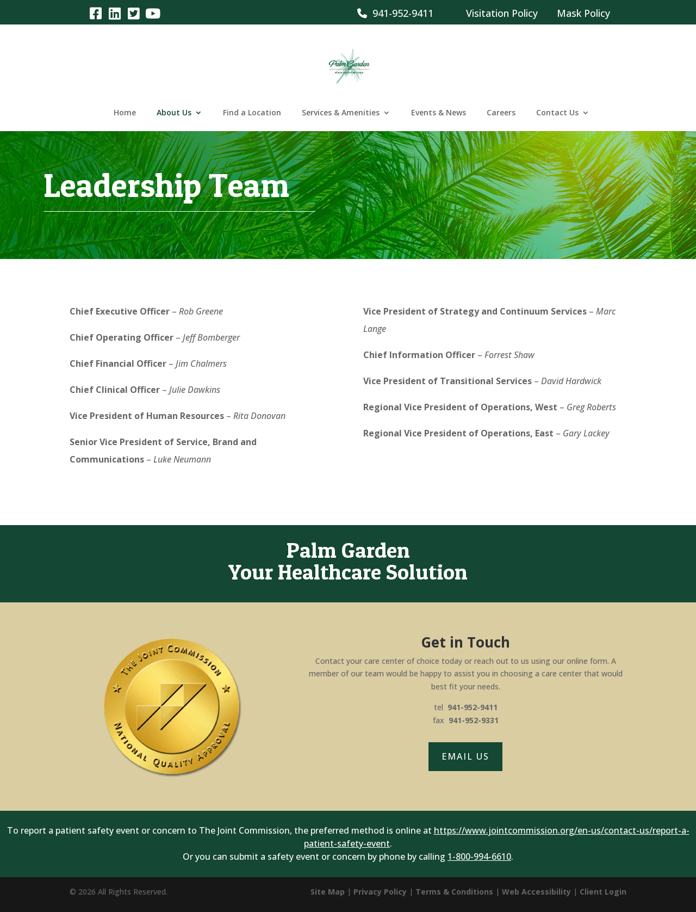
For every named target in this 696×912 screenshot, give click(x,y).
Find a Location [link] (252, 113)
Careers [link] (501, 113)
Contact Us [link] (557, 113)
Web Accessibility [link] (536, 891)
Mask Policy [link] (583, 13)
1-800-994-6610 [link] (479, 856)
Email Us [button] (465, 756)
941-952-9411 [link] (395, 13)
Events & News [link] (438, 113)
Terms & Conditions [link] (454, 891)
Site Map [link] (327, 891)
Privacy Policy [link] (380, 891)
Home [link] (125, 113)
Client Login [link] (603, 891)
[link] (95, 12)
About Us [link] (174, 113)
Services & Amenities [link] (341, 113)
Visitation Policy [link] (502, 13)
